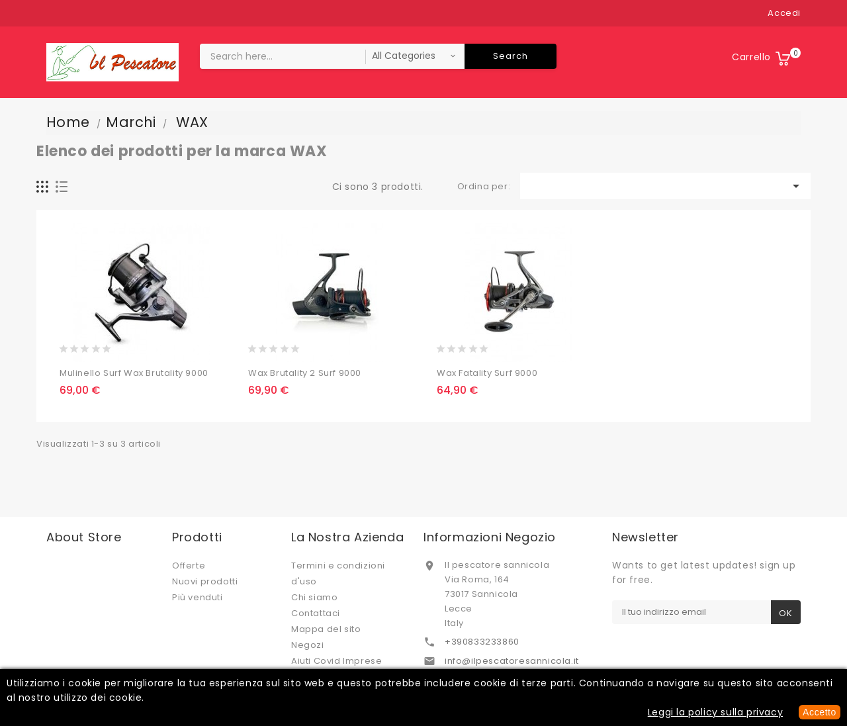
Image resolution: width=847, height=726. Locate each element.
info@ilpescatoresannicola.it (512, 661)
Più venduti (197, 597)
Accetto (819, 712)
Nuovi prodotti (205, 581)
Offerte (188, 565)
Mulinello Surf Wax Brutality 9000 (134, 373)
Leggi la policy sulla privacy (715, 712)
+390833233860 (482, 641)
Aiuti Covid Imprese (336, 661)
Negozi (307, 645)
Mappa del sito (326, 629)
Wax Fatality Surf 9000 (487, 373)
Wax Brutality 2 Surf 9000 (304, 373)
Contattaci (315, 613)
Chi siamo (314, 597)
